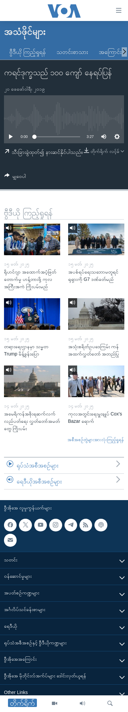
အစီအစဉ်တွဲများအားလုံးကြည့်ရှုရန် (95, 439)
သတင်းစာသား (72, 52)
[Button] (15, 177)
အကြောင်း (110, 52)
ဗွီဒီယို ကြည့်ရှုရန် (27, 52)
